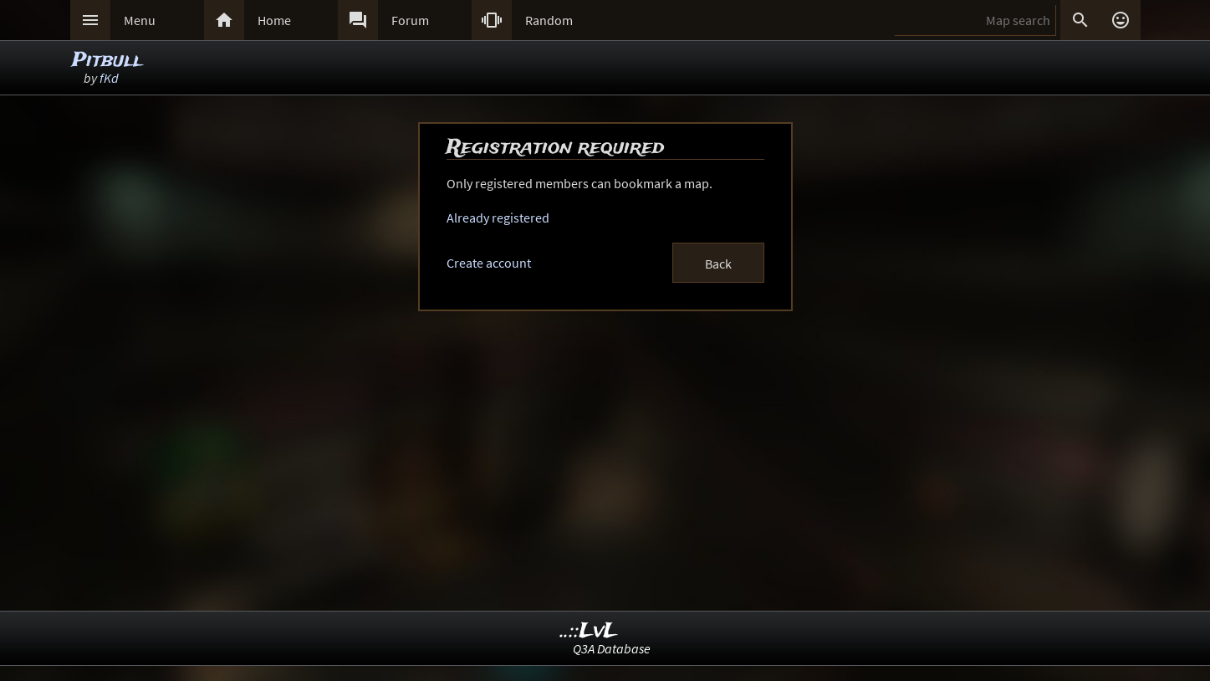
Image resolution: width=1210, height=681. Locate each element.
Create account (489, 262)
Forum (410, 20)
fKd (109, 77)
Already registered (498, 217)
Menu (140, 20)
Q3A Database (612, 648)
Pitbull (107, 60)
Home (274, 20)
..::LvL (589, 631)
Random (549, 20)
